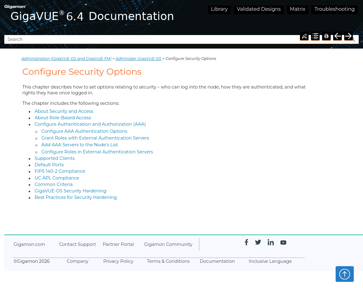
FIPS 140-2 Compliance (59, 171)
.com (29, 244)
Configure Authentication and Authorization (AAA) (90, 124)
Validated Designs (259, 9)
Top (344, 274)
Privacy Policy (118, 261)
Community (168, 244)
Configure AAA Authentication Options (84, 131)
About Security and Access (63, 111)
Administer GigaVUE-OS (139, 58)
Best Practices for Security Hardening (75, 197)
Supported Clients (54, 158)
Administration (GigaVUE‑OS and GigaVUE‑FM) (66, 58)
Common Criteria (53, 184)
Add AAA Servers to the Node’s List (79, 145)
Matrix (297, 9)
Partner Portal (118, 244)
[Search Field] (181, 39)
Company (77, 261)
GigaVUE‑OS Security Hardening (70, 191)
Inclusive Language (270, 261)
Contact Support (77, 244)
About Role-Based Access (62, 117)
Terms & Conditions (168, 261)
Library (219, 9)
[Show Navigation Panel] (355, 17)
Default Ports (49, 165)
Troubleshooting (334, 9)
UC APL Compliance (56, 178)
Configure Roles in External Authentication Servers (97, 152)
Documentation (217, 261)
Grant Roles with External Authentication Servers (95, 138)
